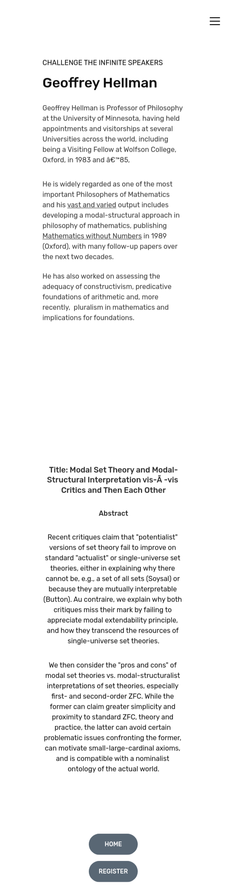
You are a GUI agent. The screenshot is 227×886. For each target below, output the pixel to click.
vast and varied (91, 216)
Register (113, 872)
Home (113, 845)
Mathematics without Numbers (92, 247)
